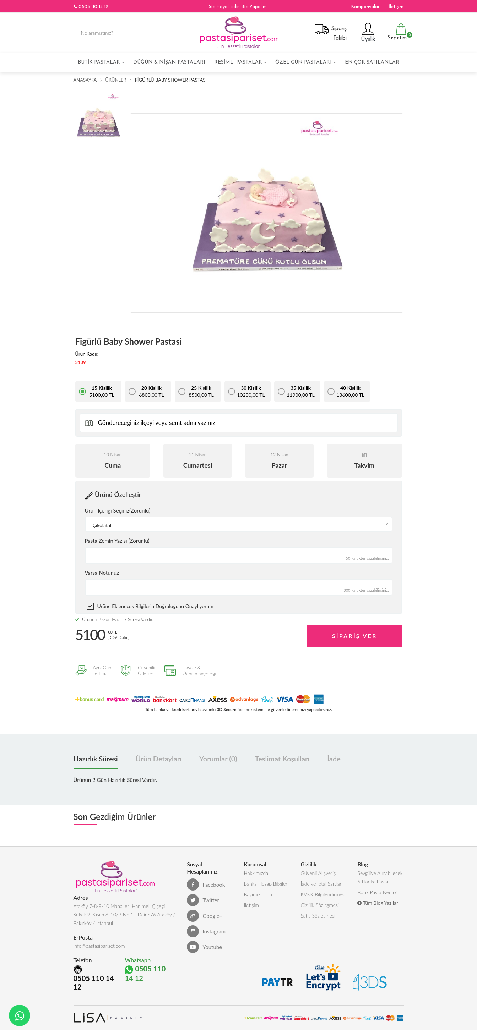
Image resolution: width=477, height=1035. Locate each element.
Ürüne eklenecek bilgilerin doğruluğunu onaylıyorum (155, 606)
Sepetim (396, 32)
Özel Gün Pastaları (303, 62)
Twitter (203, 900)
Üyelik (367, 32)
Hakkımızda (256, 873)
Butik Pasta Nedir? (376, 892)
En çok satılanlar (372, 62)
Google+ (204, 916)
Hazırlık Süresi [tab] (96, 758)
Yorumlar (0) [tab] (218, 758)
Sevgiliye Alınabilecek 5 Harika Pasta (379, 877)
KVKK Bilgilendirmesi (322, 894)
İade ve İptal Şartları (321, 884)
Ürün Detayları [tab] (159, 758)
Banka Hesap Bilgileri (266, 884)
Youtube (204, 947)
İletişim (396, 7)
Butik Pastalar (99, 62)
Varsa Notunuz (102, 572)
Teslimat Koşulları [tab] (282, 758)
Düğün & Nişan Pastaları (169, 62)
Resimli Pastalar (238, 62)
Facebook (206, 884)
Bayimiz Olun (258, 894)
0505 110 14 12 (91, 6)
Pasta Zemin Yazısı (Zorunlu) (117, 540)
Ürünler (115, 80)
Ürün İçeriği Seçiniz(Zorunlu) (118, 510)
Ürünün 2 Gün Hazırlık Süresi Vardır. (114, 619)
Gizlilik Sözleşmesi (319, 905)
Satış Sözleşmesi (317, 916)
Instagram (206, 931)
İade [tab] (333, 758)
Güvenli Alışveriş (318, 873)
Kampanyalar (365, 7)
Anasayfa (85, 80)
